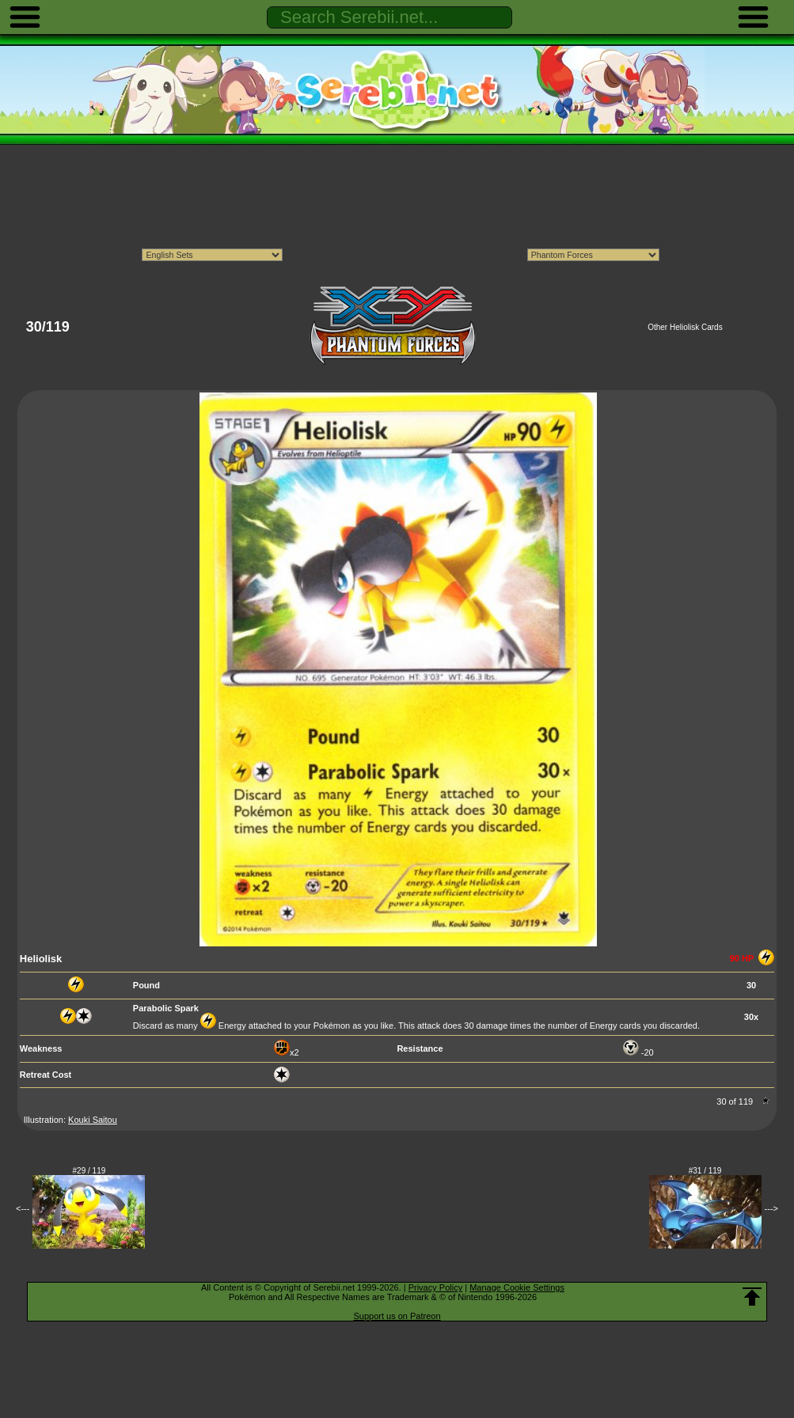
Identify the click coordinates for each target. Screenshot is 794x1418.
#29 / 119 (89, 1170)
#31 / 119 (705, 1170)
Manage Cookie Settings (516, 1287)
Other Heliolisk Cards (685, 327)
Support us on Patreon (396, 1316)
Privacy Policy (435, 1287)
